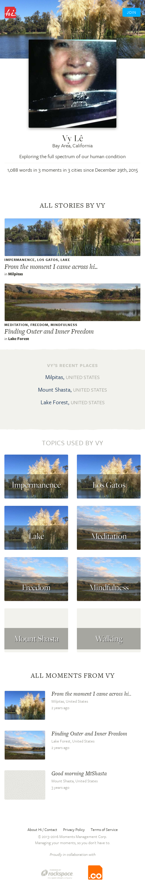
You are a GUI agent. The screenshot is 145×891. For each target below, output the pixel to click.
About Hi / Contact (42, 829)
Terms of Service (104, 829)
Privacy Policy (74, 829)
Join (131, 12)
